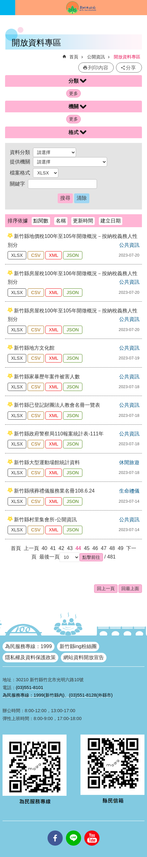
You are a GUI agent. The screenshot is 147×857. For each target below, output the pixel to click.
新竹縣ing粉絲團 (78, 646)
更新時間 (83, 220)
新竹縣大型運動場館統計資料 (47, 462)
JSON (73, 255)
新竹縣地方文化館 (34, 348)
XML (53, 255)
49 (121, 548)
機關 (73, 106)
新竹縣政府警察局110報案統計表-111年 (59, 433)
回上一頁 (106, 588)
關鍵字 (17, 183)
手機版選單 (7, 7)
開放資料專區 (127, 56)
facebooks (55, 830)
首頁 (73, 56)
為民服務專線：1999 (28, 646)
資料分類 (20, 152)
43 (70, 548)
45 (87, 548)
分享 (131, 67)
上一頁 (31, 548)
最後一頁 (49, 556)
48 (112, 548)
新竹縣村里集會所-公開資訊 (45, 519)
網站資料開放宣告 (83, 657)
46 (95, 548)
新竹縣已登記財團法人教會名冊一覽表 (57, 405)
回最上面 (130, 588)
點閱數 (40, 220)
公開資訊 (96, 56)
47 (103, 548)
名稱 (61, 220)
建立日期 (110, 220)
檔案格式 (20, 172)
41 (53, 548)
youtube (92, 830)
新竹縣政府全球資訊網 (81, 7)
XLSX (17, 255)
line (73, 830)
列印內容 (98, 67)
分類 (73, 81)
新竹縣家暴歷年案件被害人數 (47, 376)
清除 (82, 198)
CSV (36, 255)
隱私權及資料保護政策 (30, 657)
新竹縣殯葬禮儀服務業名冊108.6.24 (54, 491)
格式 (73, 132)
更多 (73, 93)
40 (44, 548)
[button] (91, 557)
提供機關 (20, 161)
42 (61, 548)
